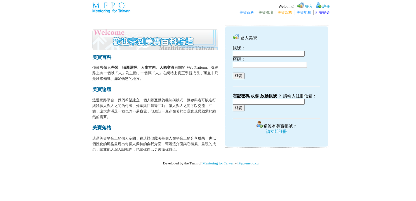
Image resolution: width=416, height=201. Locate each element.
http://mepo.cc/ (248, 163)
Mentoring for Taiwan (218, 163)
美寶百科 (246, 12)
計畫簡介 (323, 12)
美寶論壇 (265, 12)
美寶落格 (285, 12)
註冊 (326, 6)
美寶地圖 (304, 12)
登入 (309, 6)
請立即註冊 (276, 131)
